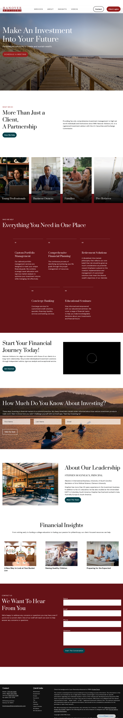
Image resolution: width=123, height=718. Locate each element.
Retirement (36, 691)
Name (65, 598)
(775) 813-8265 (11, 692)
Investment (36, 694)
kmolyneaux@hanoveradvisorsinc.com (14, 706)
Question (66, 631)
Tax (34, 700)
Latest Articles (37, 706)
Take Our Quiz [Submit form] (9, 432)
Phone (65, 620)
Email (65, 609)
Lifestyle (35, 704)
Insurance (36, 698)
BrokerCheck (96, 689)
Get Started (9, 369)
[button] (38, 4)
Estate (35, 696)
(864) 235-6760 (12, 693)
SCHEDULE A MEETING (15, 54)
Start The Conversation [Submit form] (74, 651)
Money (35, 702)
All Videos (36, 708)
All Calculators (37, 710)
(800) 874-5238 (13, 695)
